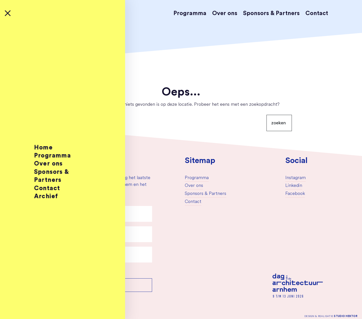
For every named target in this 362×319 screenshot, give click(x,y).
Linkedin (293, 185)
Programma (189, 13)
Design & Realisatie (330, 315)
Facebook (295, 193)
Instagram (295, 178)
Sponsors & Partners (271, 13)
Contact (316, 13)
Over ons (224, 13)
